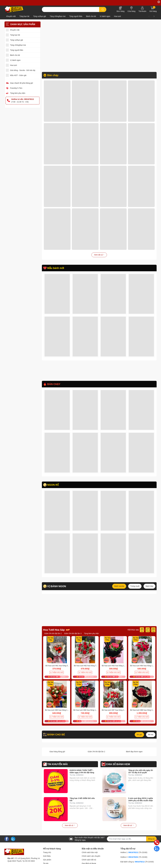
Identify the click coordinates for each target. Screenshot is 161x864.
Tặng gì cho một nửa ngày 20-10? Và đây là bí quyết (140, 774)
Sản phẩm (47, 862)
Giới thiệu (47, 859)
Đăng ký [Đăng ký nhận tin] (151, 842)
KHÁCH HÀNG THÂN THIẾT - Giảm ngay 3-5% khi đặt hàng (82, 774)
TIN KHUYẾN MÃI (57, 766)
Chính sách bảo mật (90, 855)
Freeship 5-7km (16, 88)
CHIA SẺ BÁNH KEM (118, 766)
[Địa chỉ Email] (132, 841)
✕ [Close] (158, 2)
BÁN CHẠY (53, 387)
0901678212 (133, 855)
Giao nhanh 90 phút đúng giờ (21, 83)
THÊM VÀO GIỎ (56, 675)
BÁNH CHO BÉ (56, 737)
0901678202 (133, 860)
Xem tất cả (99, 255)
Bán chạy (52, 75)
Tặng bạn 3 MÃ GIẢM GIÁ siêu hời (82, 802)
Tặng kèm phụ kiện (17, 93)
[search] (102, 9)
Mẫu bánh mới (55, 268)
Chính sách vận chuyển (91, 859)
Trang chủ (47, 855)
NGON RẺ (53, 487)
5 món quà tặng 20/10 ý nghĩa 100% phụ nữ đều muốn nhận (140, 802)
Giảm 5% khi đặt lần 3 (73, 636)
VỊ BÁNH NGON (56, 589)
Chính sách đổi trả (89, 862)
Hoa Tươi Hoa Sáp (54, 632)
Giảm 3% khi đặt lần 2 (53, 636)
